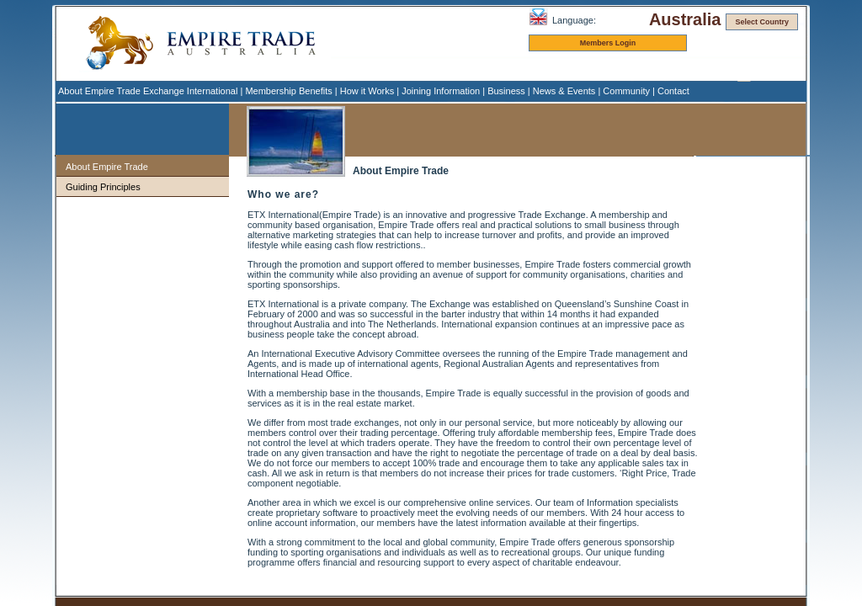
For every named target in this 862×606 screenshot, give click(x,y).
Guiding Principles (103, 187)
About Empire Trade (107, 167)
